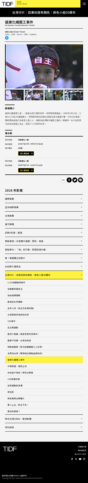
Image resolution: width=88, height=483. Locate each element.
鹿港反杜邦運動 (15, 301)
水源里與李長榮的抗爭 (18, 314)
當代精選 (9, 224)
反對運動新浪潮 (15, 385)
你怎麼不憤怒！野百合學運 (20, 372)
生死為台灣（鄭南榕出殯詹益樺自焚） (26, 353)
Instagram (84, 459)
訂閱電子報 (82, 446)
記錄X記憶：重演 (13, 232)
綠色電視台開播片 (16, 398)
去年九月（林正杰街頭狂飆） (21, 308)
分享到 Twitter (74, 180)
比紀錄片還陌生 (13, 266)
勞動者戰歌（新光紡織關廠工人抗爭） (26, 346)
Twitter (76, 459)
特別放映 (9, 427)
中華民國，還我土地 (17, 366)
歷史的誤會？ (14, 411)
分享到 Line (80, 180)
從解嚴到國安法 (15, 288)
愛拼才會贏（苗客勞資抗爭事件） (24, 333)
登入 (22, 154)
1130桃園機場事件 (16, 282)
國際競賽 (9, 198)
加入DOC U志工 (80, 454)
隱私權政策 (82, 450)
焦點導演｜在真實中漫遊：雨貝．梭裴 (24, 241)
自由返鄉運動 (14, 295)
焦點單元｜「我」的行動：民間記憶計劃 (25, 249)
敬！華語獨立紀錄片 (15, 258)
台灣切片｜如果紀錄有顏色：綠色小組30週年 (27, 274)
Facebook (72, 459)
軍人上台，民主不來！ (18, 404)
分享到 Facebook (69, 180)
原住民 (11, 391)
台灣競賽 (9, 215)
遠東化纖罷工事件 (16, 359)
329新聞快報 (14, 379)
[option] (44, 66)
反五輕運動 (13, 327)
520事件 (12, 321)
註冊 (27, 154)
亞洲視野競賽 (12, 207)
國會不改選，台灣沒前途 (19, 340)
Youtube (80, 459)
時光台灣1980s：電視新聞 (18, 418)
